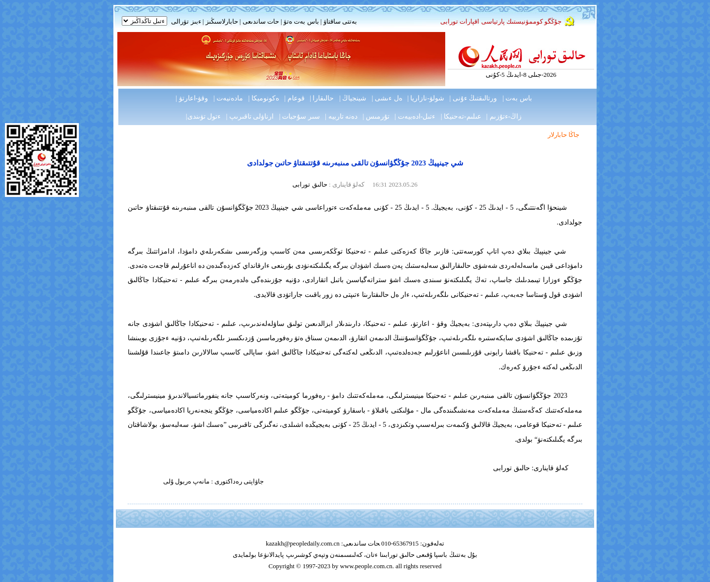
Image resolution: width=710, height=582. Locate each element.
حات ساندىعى (261, 21)
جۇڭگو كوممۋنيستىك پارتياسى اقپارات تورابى (501, 21)
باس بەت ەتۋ (301, 21)
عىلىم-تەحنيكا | (461, 116)
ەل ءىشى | (387, 98)
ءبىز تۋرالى (186, 21)
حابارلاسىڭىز (222, 21)
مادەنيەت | (228, 98)
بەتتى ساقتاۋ (339, 21)
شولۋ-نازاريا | (425, 98)
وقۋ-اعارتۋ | (192, 98)
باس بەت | (517, 98)
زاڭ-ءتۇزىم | (504, 116)
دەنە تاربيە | (341, 116)
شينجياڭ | (352, 98)
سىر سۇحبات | (299, 116)
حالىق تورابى (309, 184)
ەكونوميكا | (263, 98)
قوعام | (294, 98)
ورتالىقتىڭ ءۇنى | (473, 98)
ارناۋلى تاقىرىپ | (250, 116)
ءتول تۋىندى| (203, 116)
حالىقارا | (322, 98)
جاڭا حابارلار (563, 134)
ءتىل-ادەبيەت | (414, 116)
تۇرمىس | (376, 116)
